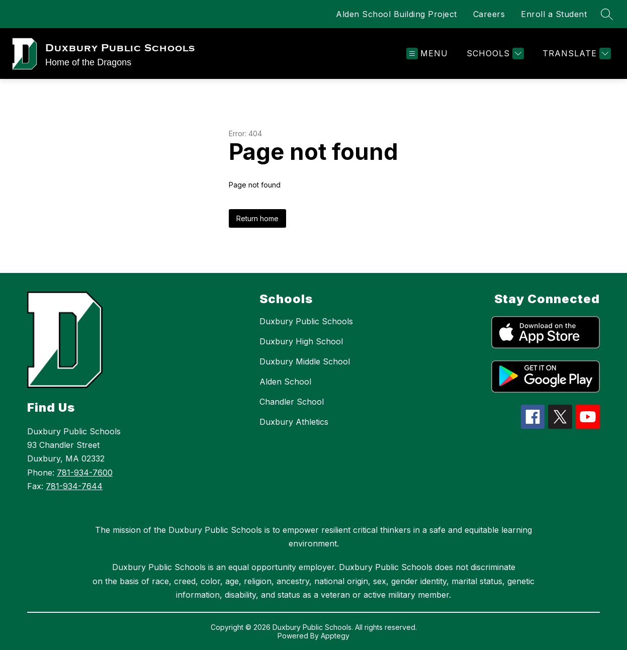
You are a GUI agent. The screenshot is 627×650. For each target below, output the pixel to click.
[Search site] (607, 14)
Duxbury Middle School (304, 361)
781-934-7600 (85, 473)
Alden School (285, 382)
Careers (489, 14)
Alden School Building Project (396, 14)
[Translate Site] (575, 53)
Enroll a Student (554, 14)
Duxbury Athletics (293, 422)
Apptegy (335, 635)
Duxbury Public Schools (306, 321)
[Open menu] (427, 53)
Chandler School (291, 402)
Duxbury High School (301, 341)
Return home (257, 218)
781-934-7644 (74, 486)
